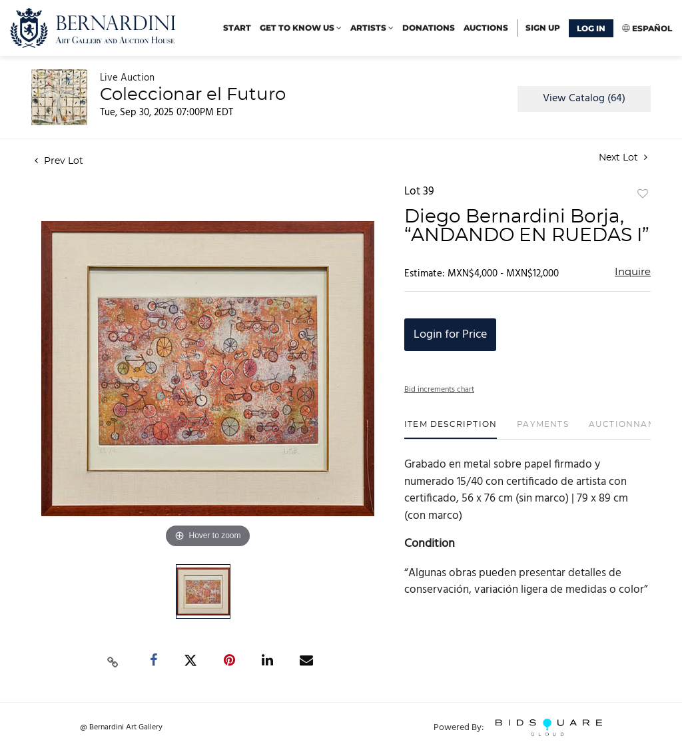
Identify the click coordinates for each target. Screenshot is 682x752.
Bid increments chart (439, 390)
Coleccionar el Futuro (193, 94)
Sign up (542, 28)
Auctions (486, 28)
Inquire (633, 272)
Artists (372, 28)
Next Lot (623, 158)
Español (652, 28)
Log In (591, 28)
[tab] (450, 429)
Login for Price (450, 334)
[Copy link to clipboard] (113, 661)
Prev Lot (59, 161)
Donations (428, 28)
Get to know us (301, 28)
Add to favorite (643, 194)
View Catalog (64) (584, 98)
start (237, 28)
